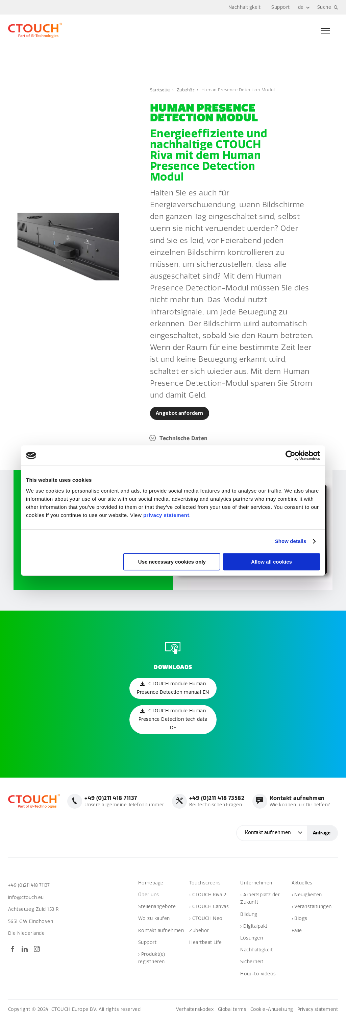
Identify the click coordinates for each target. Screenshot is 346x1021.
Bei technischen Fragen (215, 802)
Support (280, 7)
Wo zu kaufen (154, 920)
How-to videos (258, 975)
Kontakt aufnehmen (161, 932)
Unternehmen (256, 884)
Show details (290, 541)
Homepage (151, 884)
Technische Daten (184, 438)
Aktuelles (302, 884)
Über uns (148, 896)
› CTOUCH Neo (206, 920)
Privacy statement (317, 1011)
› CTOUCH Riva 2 (207, 896)
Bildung (248, 916)
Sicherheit (251, 963)
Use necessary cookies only (172, 562)
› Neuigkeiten (307, 896)
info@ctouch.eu (26, 898)
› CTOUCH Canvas (209, 908)
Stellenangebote (157, 908)
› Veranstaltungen (312, 908)
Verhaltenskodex (191, 1011)
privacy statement (166, 515)
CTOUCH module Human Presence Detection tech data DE (172, 720)
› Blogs (299, 920)
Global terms (229, 1011)
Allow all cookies (271, 562)
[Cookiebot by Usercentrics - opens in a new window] (290, 455)
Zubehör (187, 89)
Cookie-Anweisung (270, 1011)
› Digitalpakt (253, 927)
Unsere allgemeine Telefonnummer (121, 802)
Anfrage (321, 834)
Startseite (160, 89)
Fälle (297, 932)
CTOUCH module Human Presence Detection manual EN (172, 689)
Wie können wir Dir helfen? (298, 802)
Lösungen (251, 939)
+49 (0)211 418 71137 (30, 886)
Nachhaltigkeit (244, 7)
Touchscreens (205, 884)
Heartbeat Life (205, 944)
